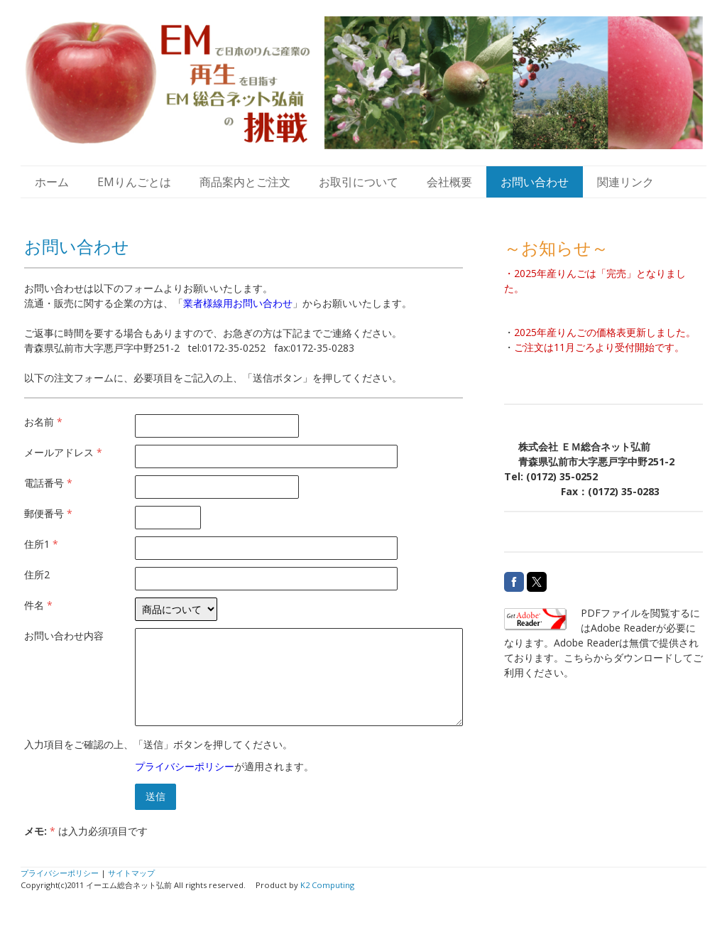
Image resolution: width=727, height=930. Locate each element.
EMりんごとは (134, 182)
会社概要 (449, 182)
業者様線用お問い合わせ (238, 303)
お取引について (358, 182)
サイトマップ (131, 872)
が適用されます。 (224, 766)
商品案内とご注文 (244, 182)
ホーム (52, 182)
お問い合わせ (535, 182)
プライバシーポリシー (184, 766)
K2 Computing (327, 885)
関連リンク (625, 182)
